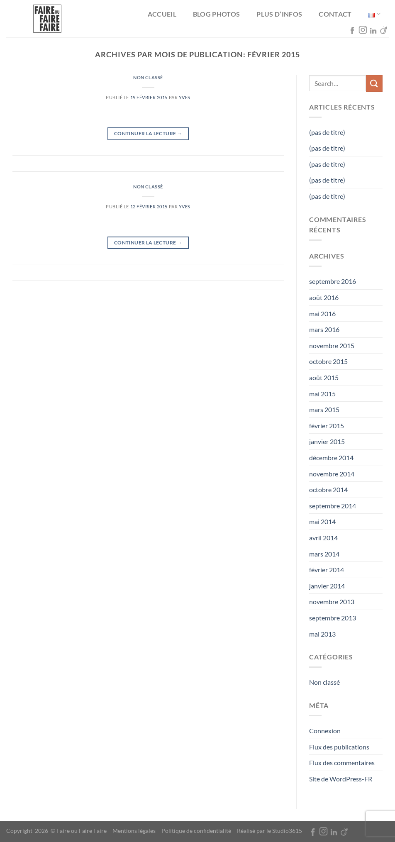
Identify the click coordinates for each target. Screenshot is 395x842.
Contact (335, 14)
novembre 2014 (331, 474)
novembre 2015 (331, 345)
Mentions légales (134, 830)
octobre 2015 (328, 361)
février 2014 (326, 570)
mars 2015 (324, 409)
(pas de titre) (327, 132)
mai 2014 (322, 521)
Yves (184, 97)
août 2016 (324, 297)
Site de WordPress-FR (340, 779)
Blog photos (216, 14)
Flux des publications (339, 747)
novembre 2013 (331, 601)
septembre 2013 (332, 618)
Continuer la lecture (148, 133)
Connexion (325, 731)
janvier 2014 (327, 586)
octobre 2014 (328, 489)
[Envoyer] (374, 83)
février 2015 (326, 426)
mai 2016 (322, 313)
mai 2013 (322, 634)
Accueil (162, 14)
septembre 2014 (332, 506)
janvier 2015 (327, 441)
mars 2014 (324, 554)
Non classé (148, 77)
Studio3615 (287, 830)
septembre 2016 (332, 281)
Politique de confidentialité (196, 830)
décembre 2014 (331, 457)
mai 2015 (322, 394)
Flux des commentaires (342, 762)
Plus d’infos (279, 14)
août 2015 (324, 377)
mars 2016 (324, 329)
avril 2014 (323, 538)
